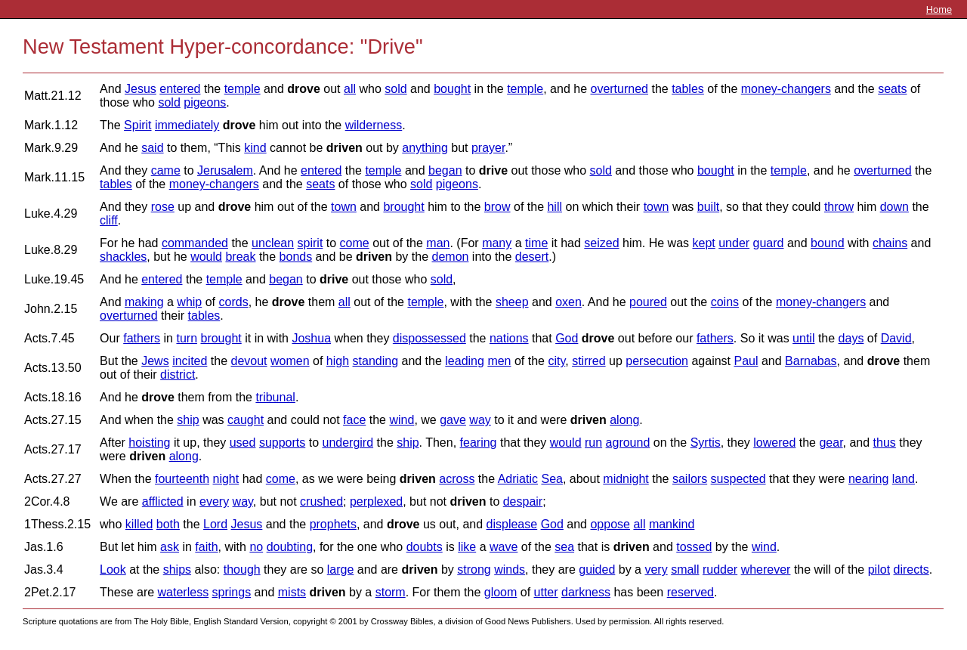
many (496, 243)
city (556, 360)
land (903, 478)
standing (376, 360)
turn (186, 338)
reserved (690, 592)
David (896, 338)
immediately (187, 125)
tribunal (275, 397)
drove (303, 88)
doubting (290, 546)
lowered (774, 442)
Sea (551, 478)
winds (509, 569)
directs (911, 569)
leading (464, 360)
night (226, 478)
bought (452, 88)
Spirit (137, 125)
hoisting (149, 442)
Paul (746, 360)
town (344, 206)
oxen (568, 302)
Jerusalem (225, 170)
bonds (296, 256)
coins (725, 302)
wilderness (374, 125)
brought (403, 206)
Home (939, 9)
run (593, 442)
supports (282, 442)
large (340, 569)
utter (546, 592)
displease (512, 524)
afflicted (163, 501)
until (803, 338)
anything (425, 147)
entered (179, 88)
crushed (321, 501)
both (168, 524)
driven (344, 147)
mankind (671, 524)
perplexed (376, 501)
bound (828, 243)
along (624, 419)
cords (234, 302)
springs (232, 592)
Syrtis (705, 442)
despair (522, 501)
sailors (689, 478)
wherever (766, 569)
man (438, 243)
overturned (619, 88)
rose (163, 206)
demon (450, 256)
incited (189, 360)
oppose (610, 524)
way (479, 419)
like (467, 546)
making (144, 302)
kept (703, 243)
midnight (625, 478)
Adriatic (518, 478)
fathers (141, 338)
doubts (424, 546)
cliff (109, 220)
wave (503, 546)
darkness (585, 592)
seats (892, 88)
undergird (347, 442)
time (536, 243)
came (166, 170)
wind (401, 419)
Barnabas (811, 360)
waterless (183, 592)
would (206, 256)
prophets (333, 524)
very (655, 569)
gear (830, 442)
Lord (215, 524)
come (354, 243)
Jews (154, 360)
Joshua (311, 338)
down (894, 206)
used (243, 442)
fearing (478, 442)
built (708, 206)
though (242, 569)
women (290, 360)
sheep (512, 302)
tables (688, 88)
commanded (195, 243)
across (456, 478)
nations (509, 338)
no (256, 546)
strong (473, 569)
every (214, 501)
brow (497, 206)
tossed (694, 546)
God (566, 338)
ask (169, 546)
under (733, 243)
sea (564, 546)
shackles (123, 256)
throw (839, 206)
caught (245, 419)
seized (601, 243)
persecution (657, 360)
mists (292, 592)
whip (189, 302)
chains (890, 243)
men (499, 360)
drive (493, 170)
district (177, 374)
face (354, 419)
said (152, 147)
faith (206, 546)
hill (554, 206)
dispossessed (429, 338)
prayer (488, 147)
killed (139, 524)
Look (113, 569)
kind (255, 147)
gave (453, 419)
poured (648, 302)
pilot (879, 569)
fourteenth (182, 478)
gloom (500, 592)
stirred (588, 360)
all (350, 88)
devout (249, 360)
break (240, 256)
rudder (720, 569)
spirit (310, 243)
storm (390, 592)
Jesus (140, 88)
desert (531, 256)
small (685, 569)
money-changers (786, 88)
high (337, 360)
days (851, 338)
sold (395, 88)
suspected (738, 478)
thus (884, 442)
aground (628, 442)
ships (177, 569)
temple (242, 88)
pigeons (205, 102)
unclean (273, 243)
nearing (868, 478)
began (445, 170)
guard (768, 243)
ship (188, 419)
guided (597, 569)
